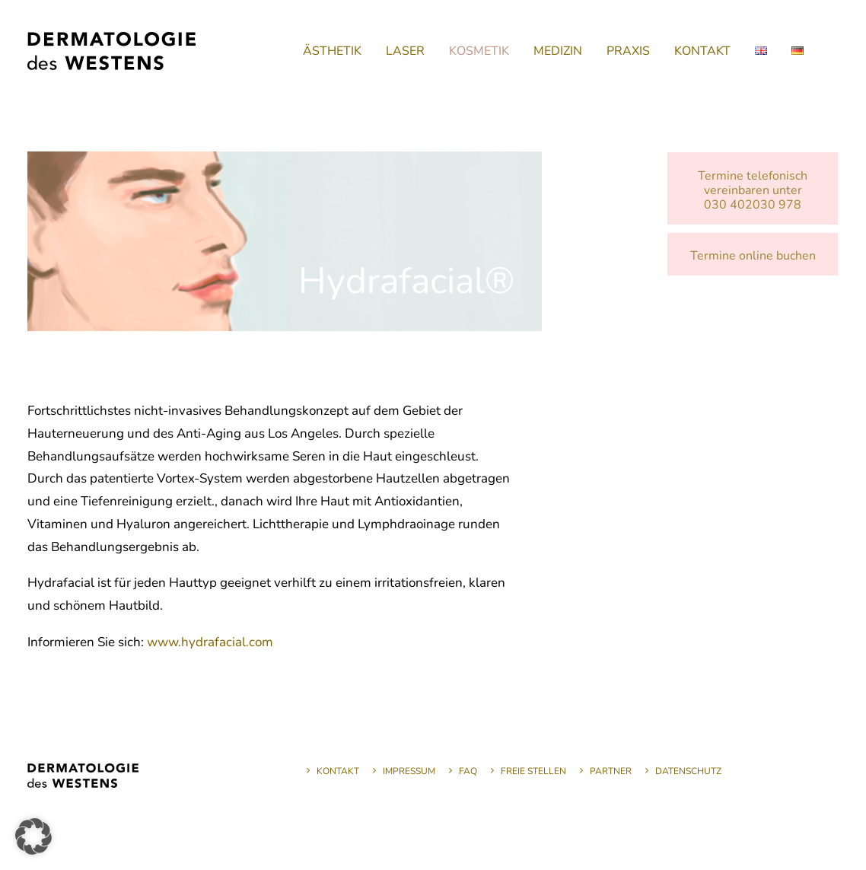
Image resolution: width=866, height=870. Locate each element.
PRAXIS (628, 51)
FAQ (468, 771)
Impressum (409, 771)
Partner (611, 771)
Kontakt (338, 771)
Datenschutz (688, 771)
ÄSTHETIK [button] (332, 51)
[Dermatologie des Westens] (111, 51)
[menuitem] (332, 51)
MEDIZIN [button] (557, 51)
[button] (33, 836)
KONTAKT (702, 51)
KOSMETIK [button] (479, 51)
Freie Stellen (533, 771)
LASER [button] (405, 51)
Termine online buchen (753, 255)
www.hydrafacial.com (210, 642)
